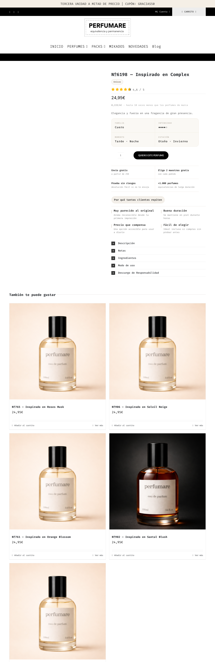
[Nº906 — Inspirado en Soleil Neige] (157, 351)
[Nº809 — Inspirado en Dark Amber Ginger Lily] (57, 611)
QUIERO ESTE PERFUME (151, 155)
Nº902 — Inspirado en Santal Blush (139, 537)
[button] (158, 243)
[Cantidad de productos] (121, 155)
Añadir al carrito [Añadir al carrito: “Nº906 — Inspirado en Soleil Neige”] (124, 425)
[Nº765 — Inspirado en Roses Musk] (57, 351)
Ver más (99, 425)
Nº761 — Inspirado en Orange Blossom (41, 537)
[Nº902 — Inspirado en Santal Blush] (157, 481)
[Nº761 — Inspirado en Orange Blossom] (57, 481)
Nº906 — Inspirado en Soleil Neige (139, 407)
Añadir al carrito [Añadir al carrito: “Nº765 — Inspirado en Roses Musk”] (24, 425)
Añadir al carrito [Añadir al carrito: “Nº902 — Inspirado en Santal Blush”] (124, 555)
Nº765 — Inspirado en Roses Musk (38, 407)
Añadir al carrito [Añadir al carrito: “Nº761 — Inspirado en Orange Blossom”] (24, 555)
